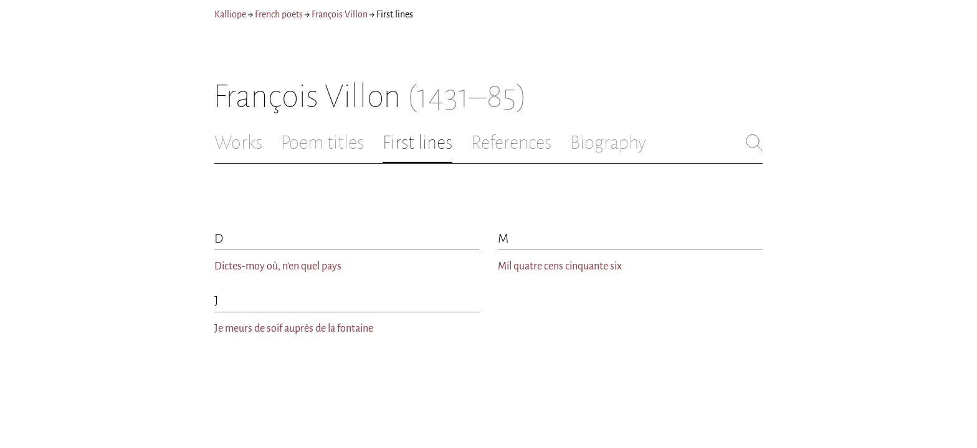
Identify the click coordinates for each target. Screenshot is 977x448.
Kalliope (230, 14)
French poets (279, 14)
